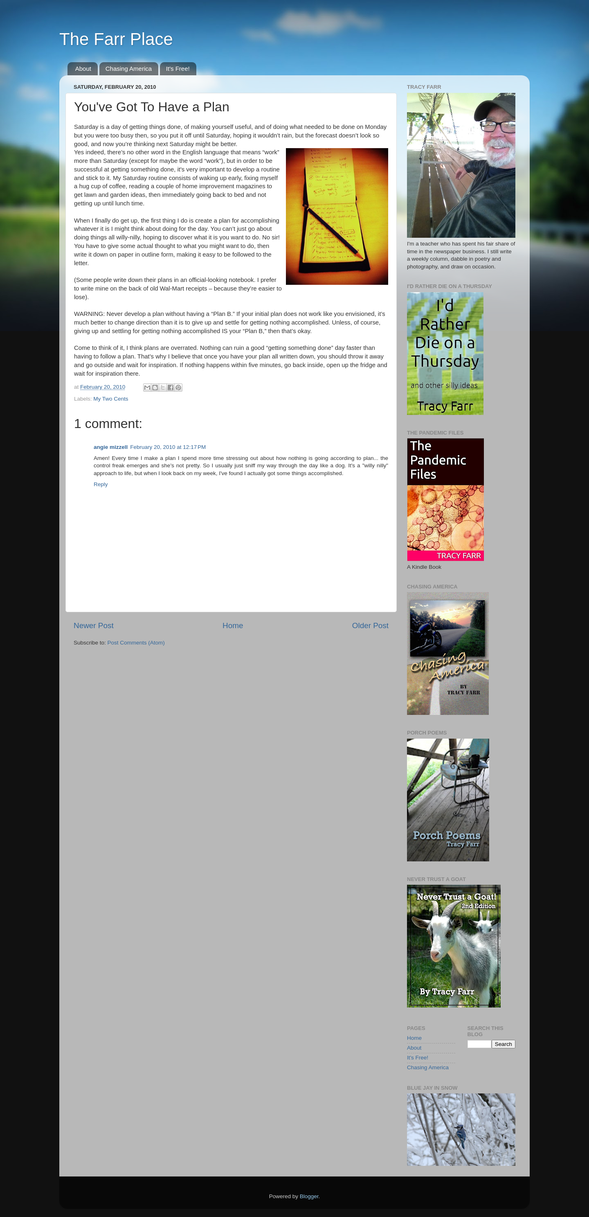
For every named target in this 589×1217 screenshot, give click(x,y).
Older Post (370, 625)
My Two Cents (110, 399)
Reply (101, 484)
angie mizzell (111, 447)
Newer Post (94, 625)
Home (233, 625)
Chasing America (129, 68)
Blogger (309, 1196)
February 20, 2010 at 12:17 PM (168, 447)
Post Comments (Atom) (136, 643)
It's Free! (178, 68)
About (83, 68)
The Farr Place (116, 39)
